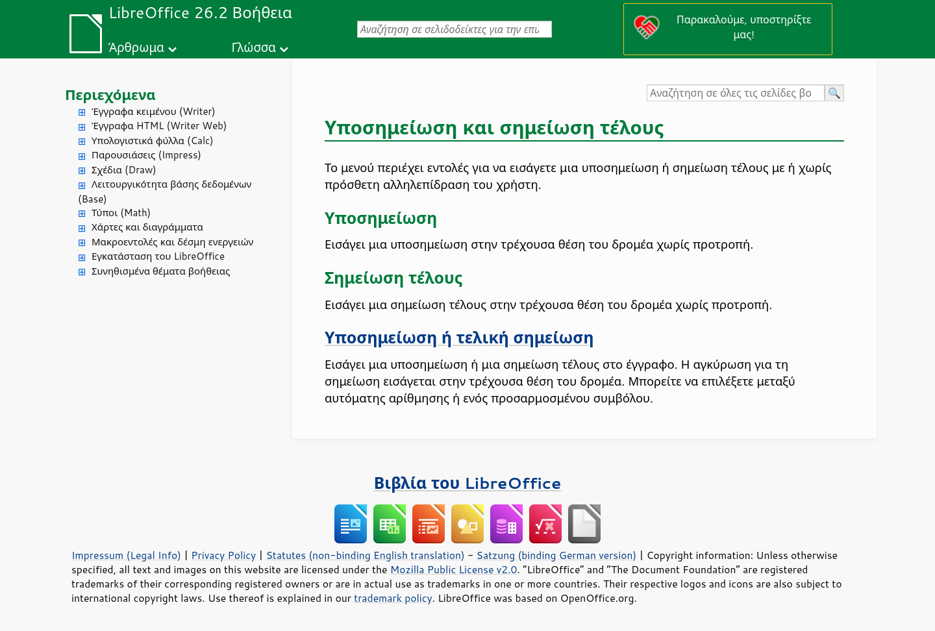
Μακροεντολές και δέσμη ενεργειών (172, 242)
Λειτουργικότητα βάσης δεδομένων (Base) (164, 191)
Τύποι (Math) (121, 212)
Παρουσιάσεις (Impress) (146, 155)
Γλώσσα (253, 47)
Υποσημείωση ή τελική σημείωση (459, 337)
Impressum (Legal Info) (126, 555)
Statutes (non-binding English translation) (365, 555)
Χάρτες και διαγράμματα (147, 227)
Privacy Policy (223, 555)
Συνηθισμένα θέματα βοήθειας (161, 271)
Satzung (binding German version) (557, 555)
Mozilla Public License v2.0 (453, 569)
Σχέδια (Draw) (124, 170)
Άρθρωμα (136, 47)
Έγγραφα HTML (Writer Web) (159, 125)
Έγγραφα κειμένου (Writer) (154, 111)
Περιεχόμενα (110, 94)
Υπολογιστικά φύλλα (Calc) (153, 140)
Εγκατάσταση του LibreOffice (158, 256)
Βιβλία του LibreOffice (468, 482)
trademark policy (393, 598)
